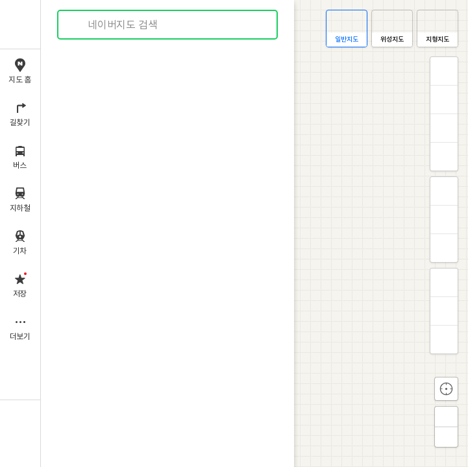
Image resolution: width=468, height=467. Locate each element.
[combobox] (168, 24)
